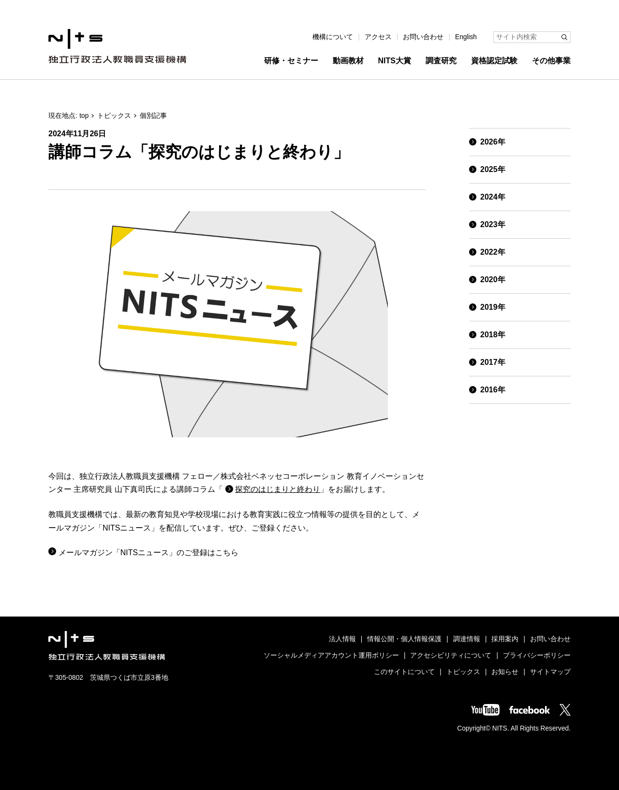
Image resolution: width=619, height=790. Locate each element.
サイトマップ (550, 671)
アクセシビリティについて (450, 655)
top (83, 115)
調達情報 (466, 639)
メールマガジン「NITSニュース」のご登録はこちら (148, 552)
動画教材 (348, 61)
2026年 (492, 142)
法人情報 (342, 639)
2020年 (492, 279)
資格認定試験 (494, 61)
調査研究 (441, 61)
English (466, 37)
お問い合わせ (423, 37)
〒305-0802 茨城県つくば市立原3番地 (108, 677)
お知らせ (504, 671)
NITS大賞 (394, 61)
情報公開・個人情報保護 (404, 639)
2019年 (492, 307)
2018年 (492, 334)
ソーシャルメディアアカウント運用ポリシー (331, 655)
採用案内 (504, 639)
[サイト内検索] (532, 37)
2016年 (492, 390)
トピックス (114, 115)
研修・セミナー (291, 61)
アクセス (378, 37)
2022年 (492, 252)
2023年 (492, 224)
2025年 (492, 169)
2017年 (492, 362)
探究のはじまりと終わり (277, 489)
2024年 (492, 197)
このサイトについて (404, 671)
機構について (332, 37)
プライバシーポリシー (537, 655)
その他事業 (551, 61)
